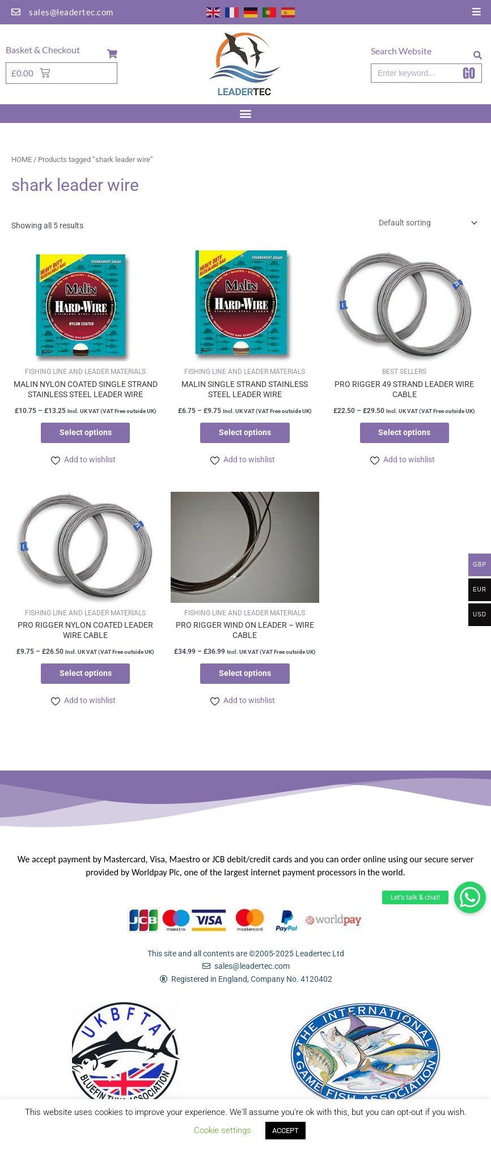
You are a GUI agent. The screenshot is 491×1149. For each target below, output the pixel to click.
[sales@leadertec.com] (15, 11)
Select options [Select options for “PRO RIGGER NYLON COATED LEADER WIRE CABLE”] (86, 674)
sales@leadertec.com (71, 12)
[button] (470, 897)
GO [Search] (469, 73)
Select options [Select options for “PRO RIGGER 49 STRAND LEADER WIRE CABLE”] (404, 432)
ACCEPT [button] (285, 1130)
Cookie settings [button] (222, 1130)
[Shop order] (426, 222)
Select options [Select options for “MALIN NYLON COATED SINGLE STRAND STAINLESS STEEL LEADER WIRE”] (86, 432)
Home (21, 159)
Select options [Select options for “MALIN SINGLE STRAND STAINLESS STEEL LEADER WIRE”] (245, 432)
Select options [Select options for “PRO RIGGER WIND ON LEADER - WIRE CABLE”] (245, 674)
